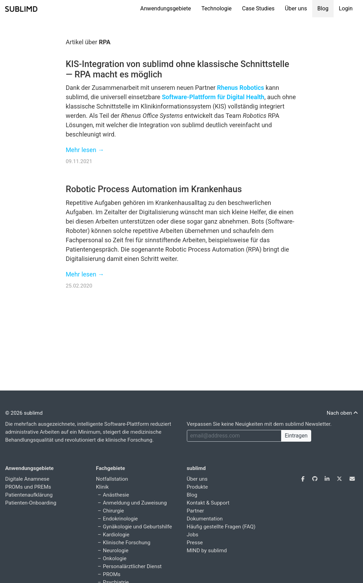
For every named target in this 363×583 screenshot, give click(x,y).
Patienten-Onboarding (30, 503)
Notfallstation (112, 479)
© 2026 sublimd (23, 413)
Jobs (193, 535)
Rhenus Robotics (240, 87)
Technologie (216, 8)
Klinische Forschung (126, 542)
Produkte (197, 487)
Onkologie (114, 558)
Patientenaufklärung (28, 495)
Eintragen (296, 435)
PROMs (112, 574)
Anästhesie (116, 495)
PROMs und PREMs (28, 487)
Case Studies (258, 8)
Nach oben (342, 413)
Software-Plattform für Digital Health (213, 97)
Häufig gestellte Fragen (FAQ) (221, 527)
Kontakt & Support (208, 503)
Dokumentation (205, 519)
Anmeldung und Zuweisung (135, 503)
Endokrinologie (120, 519)
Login (346, 8)
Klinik (102, 487)
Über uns (296, 8)
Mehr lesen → (85, 149)
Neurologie (115, 550)
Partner (195, 511)
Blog (322, 8)
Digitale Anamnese (27, 479)
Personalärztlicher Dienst (132, 566)
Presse (195, 542)
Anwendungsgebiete (165, 8)
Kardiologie (116, 535)
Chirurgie (113, 511)
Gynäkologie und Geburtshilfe (137, 527)
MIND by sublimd (207, 550)
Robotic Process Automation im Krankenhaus (154, 189)
